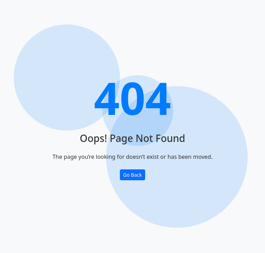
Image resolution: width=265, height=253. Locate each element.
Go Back (132, 174)
